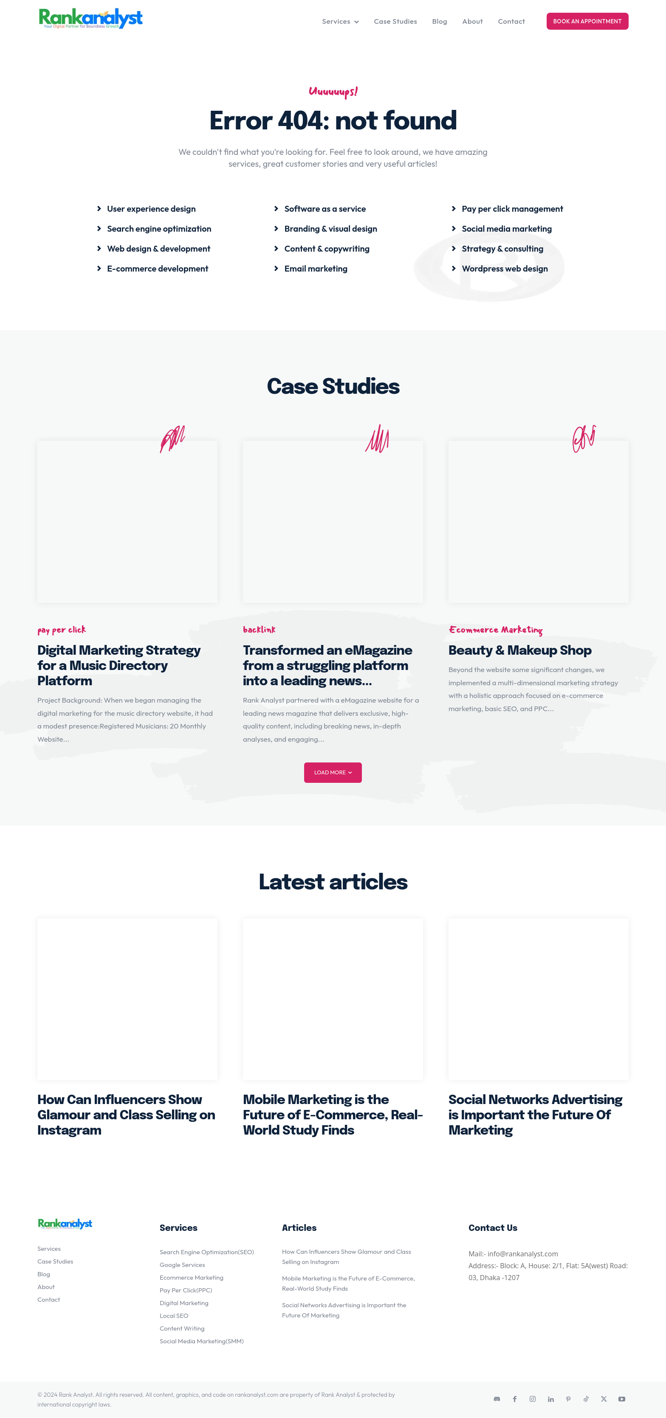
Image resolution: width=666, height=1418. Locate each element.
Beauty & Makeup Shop (520, 651)
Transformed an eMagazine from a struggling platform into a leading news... (327, 667)
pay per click (61, 629)
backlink (259, 629)
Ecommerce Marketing (495, 629)
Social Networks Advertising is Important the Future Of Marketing (535, 1116)
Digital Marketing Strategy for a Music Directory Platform (118, 667)
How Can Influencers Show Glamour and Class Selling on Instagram (126, 1116)
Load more (333, 772)
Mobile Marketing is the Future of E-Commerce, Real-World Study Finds (333, 1116)
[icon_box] (146, 208)
